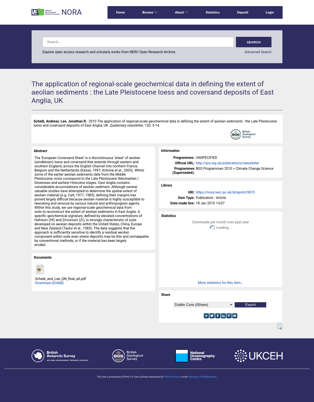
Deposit (242, 12)
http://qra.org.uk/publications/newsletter (227, 163)
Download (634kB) (49, 283)
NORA (71, 12)
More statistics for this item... (221, 283)
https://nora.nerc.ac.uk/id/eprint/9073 (225, 192)
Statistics (213, 12)
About (181, 12)
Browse (150, 12)
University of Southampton (202, 376)
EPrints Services (172, 376)
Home (120, 12)
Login (270, 12)
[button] (279, 326)
